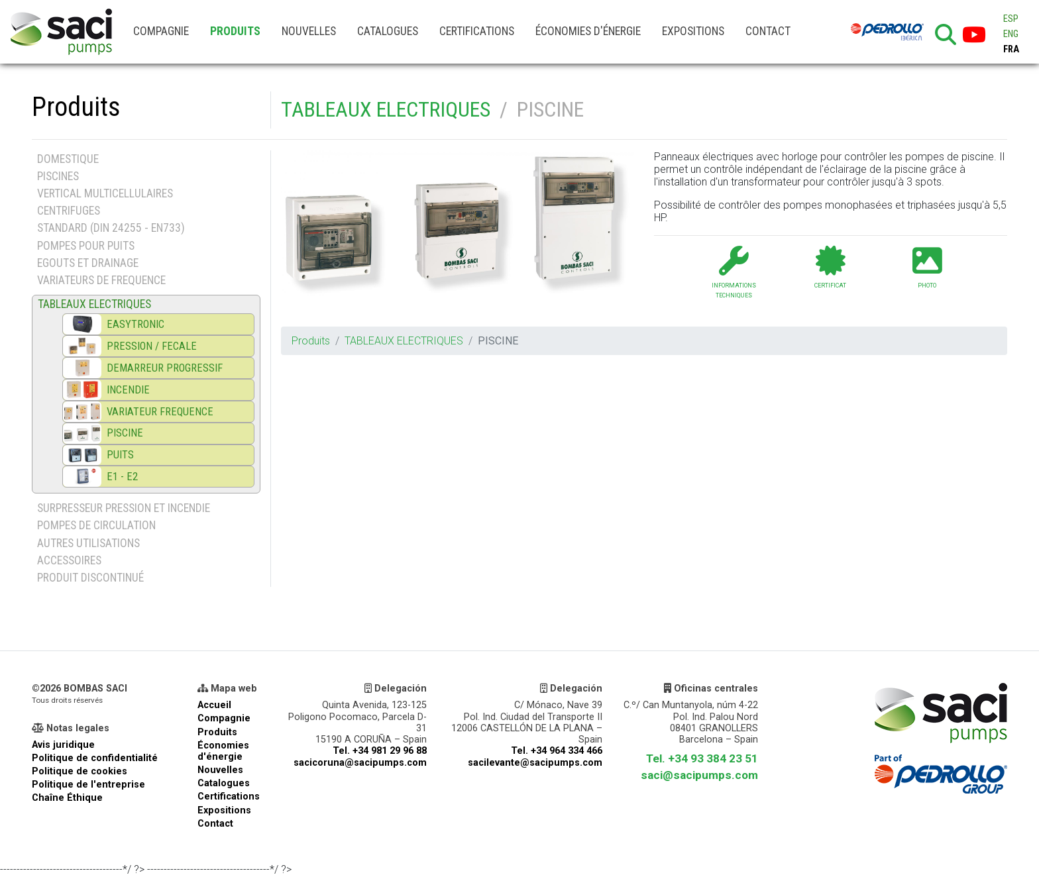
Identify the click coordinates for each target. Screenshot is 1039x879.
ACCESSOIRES (69, 560)
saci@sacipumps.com (699, 775)
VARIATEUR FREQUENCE (160, 411)
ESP (1010, 19)
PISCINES (58, 176)
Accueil (214, 705)
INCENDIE (128, 390)
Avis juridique (63, 744)
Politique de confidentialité (95, 758)
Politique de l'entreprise (88, 784)
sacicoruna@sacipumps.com (360, 762)
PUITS (120, 454)
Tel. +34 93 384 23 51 (702, 758)
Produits (235, 31)
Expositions (693, 31)
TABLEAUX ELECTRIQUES (385, 109)
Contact (768, 31)
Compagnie (161, 31)
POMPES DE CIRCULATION (96, 525)
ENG (1010, 34)
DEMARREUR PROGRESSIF (165, 368)
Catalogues (387, 31)
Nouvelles (309, 31)
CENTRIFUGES (68, 210)
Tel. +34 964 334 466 (556, 750)
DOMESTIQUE (68, 159)
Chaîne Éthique (67, 797)
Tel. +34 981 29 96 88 (380, 750)
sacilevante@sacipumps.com (535, 762)
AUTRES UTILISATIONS (88, 543)
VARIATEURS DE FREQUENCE (101, 280)
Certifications (476, 31)
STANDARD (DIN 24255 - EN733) (111, 227)
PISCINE (125, 433)
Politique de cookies (79, 771)
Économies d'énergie (588, 31)
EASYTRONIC (135, 324)
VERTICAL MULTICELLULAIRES (105, 193)
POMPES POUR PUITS (86, 245)
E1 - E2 (122, 476)
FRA (1011, 49)
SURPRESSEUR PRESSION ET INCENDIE (123, 508)
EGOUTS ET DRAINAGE (87, 263)
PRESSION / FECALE (152, 346)
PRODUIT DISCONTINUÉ (90, 577)
